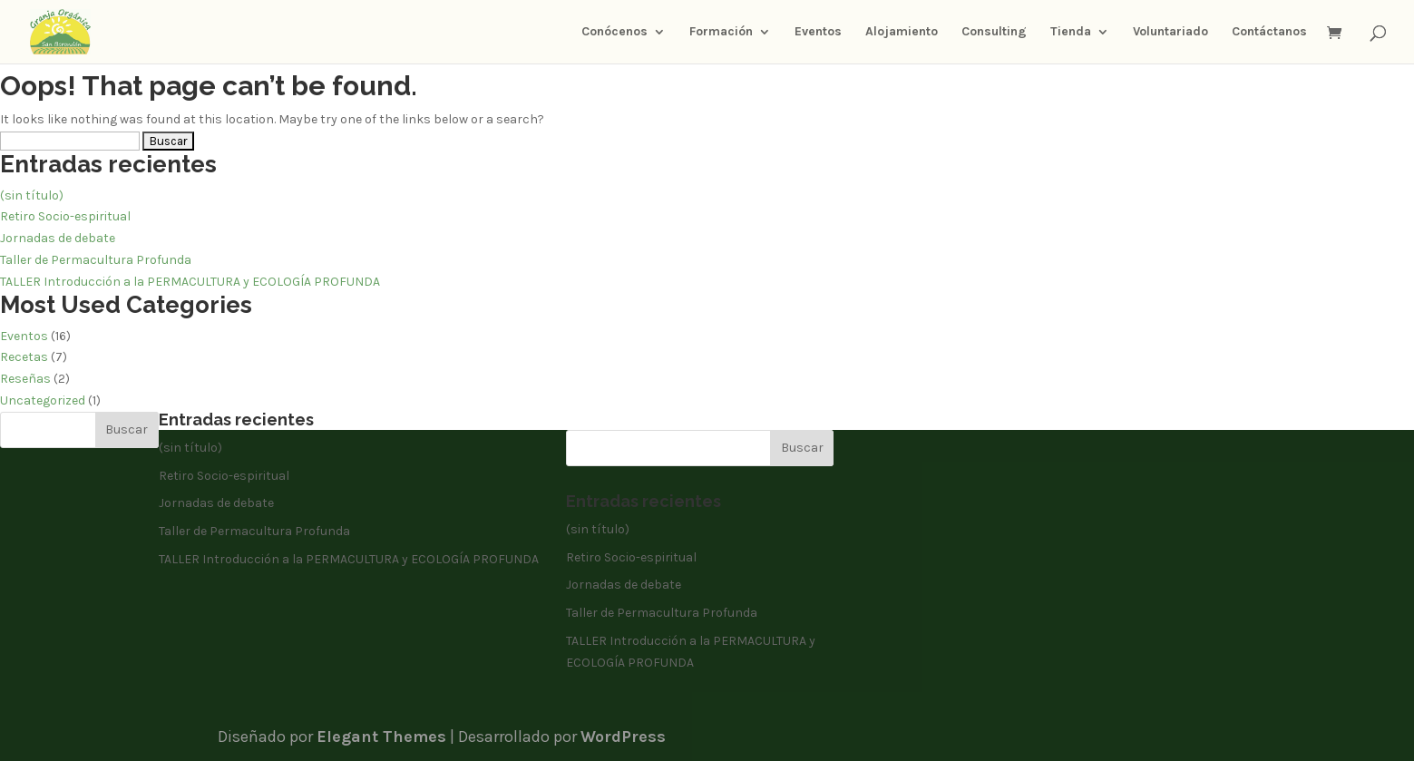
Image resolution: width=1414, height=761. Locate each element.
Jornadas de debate (57, 238)
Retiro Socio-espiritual (65, 216)
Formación (721, 32)
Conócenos (614, 32)
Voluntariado (1170, 32)
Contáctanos (1269, 32)
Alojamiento (901, 32)
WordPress (623, 736)
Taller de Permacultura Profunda (95, 260)
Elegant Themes (381, 736)
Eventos (818, 32)
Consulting (994, 32)
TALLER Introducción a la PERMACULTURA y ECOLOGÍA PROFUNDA (190, 281)
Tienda (1070, 32)
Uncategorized (42, 400)
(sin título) (31, 195)
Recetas (24, 357)
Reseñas (25, 378)
